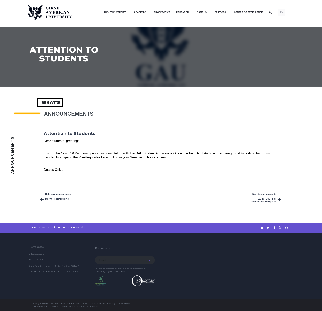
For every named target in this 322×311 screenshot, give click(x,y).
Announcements (68, 114)
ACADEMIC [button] (140, 12)
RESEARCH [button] (182, 12)
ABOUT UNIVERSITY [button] (115, 12)
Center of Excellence (248, 12)
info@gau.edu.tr (37, 254)
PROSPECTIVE (162, 12)
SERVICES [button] (220, 12)
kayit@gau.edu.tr (37, 259)
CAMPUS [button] (202, 12)
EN (281, 12)
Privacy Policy (124, 303)
